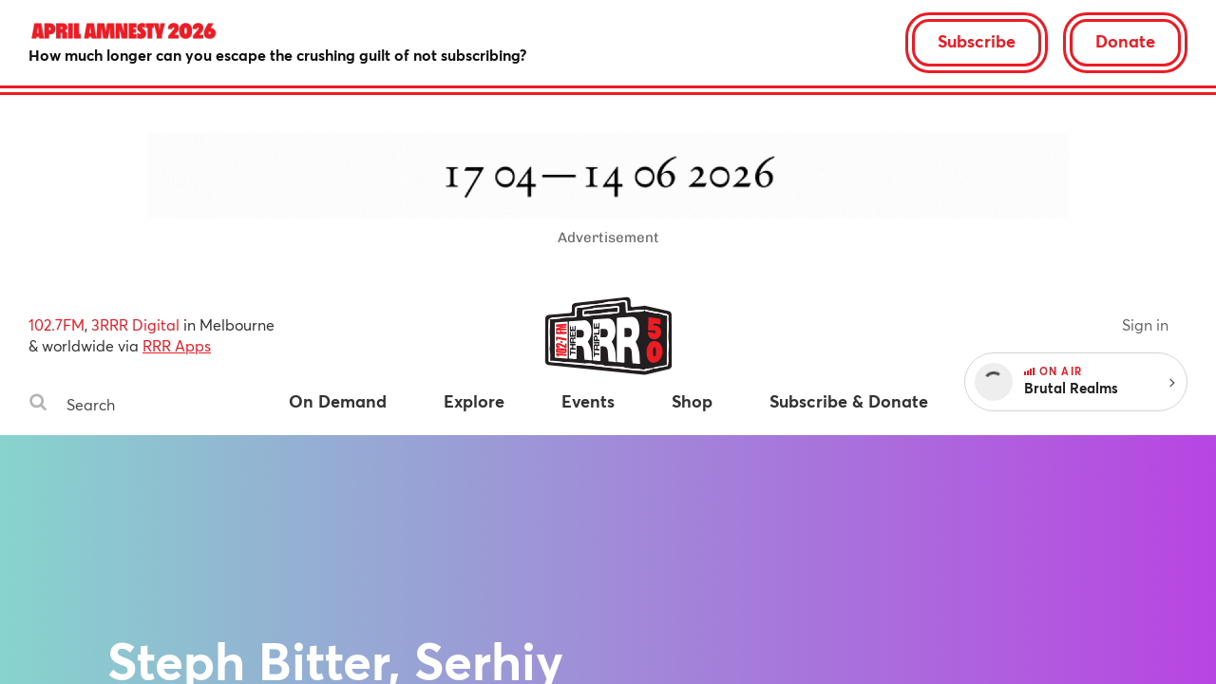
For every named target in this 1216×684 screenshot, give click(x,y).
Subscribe (977, 40)
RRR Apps (176, 345)
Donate (1125, 40)
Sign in (1145, 324)
